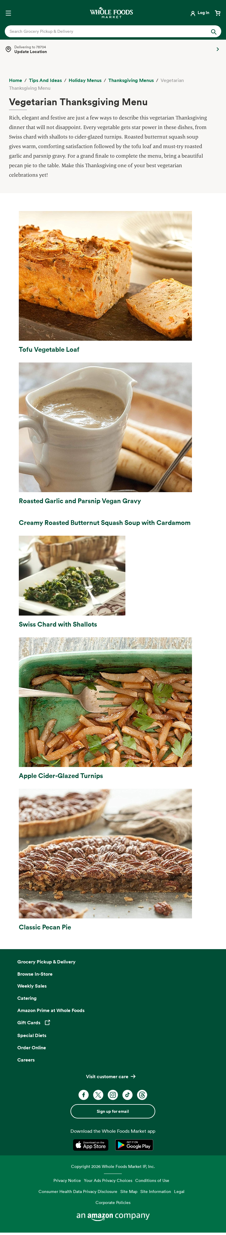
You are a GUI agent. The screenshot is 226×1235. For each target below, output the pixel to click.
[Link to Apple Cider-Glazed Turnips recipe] (113, 708)
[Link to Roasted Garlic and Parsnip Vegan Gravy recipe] (113, 433)
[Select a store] (113, 49)
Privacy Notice (67, 1180)
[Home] (15, 80)
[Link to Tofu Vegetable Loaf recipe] (113, 282)
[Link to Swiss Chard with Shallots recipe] (113, 582)
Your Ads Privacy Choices (108, 1180)
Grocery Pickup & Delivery (46, 961)
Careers (26, 1059)
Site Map (128, 1191)
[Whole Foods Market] (111, 12)
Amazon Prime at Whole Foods (50, 1010)
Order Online (31, 1047)
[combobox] (103, 31)
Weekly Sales (32, 986)
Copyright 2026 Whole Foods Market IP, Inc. (113, 1166)
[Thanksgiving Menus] (131, 80)
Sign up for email (113, 1111)
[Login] (199, 12)
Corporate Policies (113, 1202)
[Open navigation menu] (8, 12)
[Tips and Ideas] (45, 80)
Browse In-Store (35, 974)
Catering (27, 998)
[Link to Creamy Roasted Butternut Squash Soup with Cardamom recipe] (113, 520)
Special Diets (31, 1035)
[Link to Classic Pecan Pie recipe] (113, 860)
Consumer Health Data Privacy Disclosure (78, 1191)
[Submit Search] (213, 31)
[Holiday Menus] (85, 80)
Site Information (155, 1191)
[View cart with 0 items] (217, 12)
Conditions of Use (152, 1180)
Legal (179, 1191)
